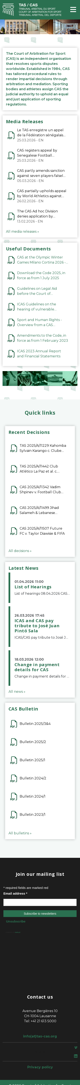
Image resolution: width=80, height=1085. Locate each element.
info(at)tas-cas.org (40, 1036)
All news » (17, 692)
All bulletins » (20, 833)
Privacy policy (40, 1067)
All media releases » (22, 232)
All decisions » (20, 551)
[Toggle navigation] (73, 10)
